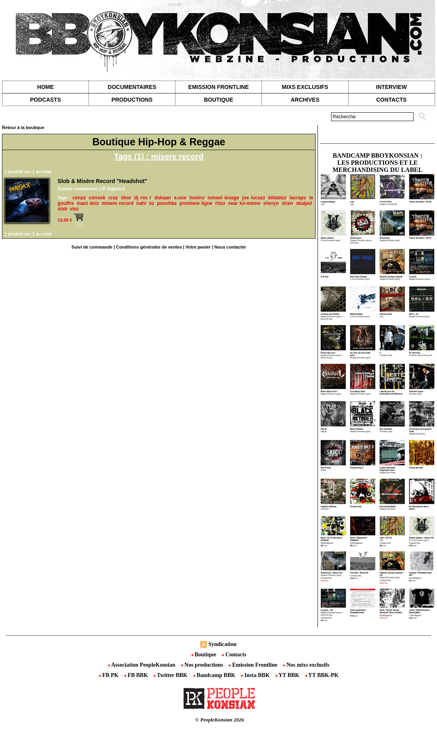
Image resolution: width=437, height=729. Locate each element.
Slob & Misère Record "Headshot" (102, 181)
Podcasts (45, 99)
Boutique (218, 99)
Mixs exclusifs (305, 87)
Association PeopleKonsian (142, 665)
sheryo (271, 203)
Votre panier (197, 247)
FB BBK (136, 675)
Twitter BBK (171, 675)
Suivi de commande (91, 247)
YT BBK (288, 675)
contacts (391, 99)
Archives (305, 99)
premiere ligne (195, 203)
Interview (391, 87)
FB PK (109, 675)
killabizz (277, 198)
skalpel (304, 203)
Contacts (233, 655)
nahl (141, 203)
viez (74, 209)
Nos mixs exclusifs (306, 665)
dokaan (162, 198)
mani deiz (88, 203)
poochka (167, 203)
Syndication (222, 644)
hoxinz (196, 198)
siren (287, 203)
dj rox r (143, 198)
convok (97, 198)
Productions (132, 99)
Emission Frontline (218, 87)
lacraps (297, 198)
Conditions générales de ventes (149, 247)
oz (151, 203)
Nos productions (202, 665)
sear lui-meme (244, 203)
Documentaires (132, 87)
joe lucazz (253, 198)
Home (45, 87)
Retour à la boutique (23, 127)
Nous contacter (230, 247)
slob (62, 209)
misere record (117, 203)
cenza (79, 198)
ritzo (220, 203)
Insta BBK (256, 675)
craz (113, 198)
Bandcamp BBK (215, 675)
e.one (180, 198)
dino (126, 198)
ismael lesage (223, 198)
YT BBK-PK (322, 675)
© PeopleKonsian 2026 (219, 720)
